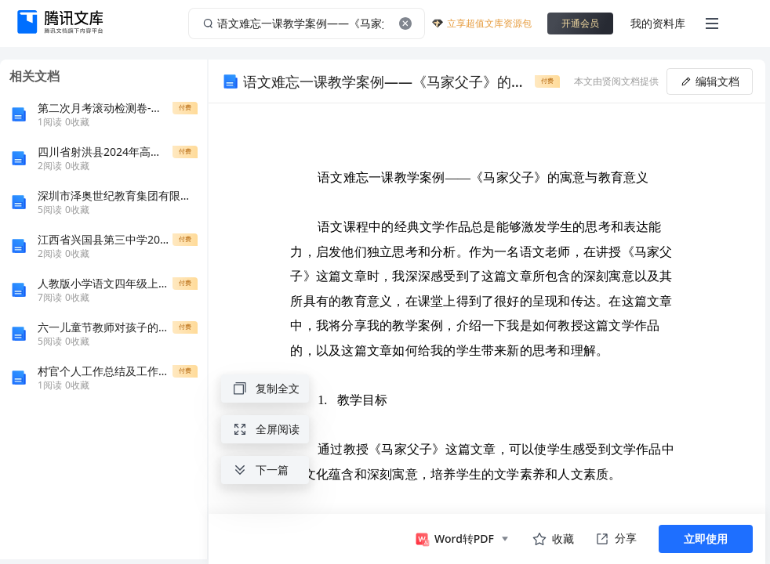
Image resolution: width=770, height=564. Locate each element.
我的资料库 (657, 23)
